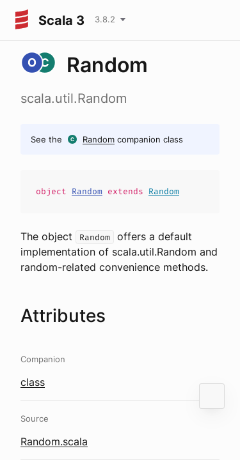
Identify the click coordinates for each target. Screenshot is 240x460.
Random (99, 139)
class (32, 382)
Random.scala (54, 441)
